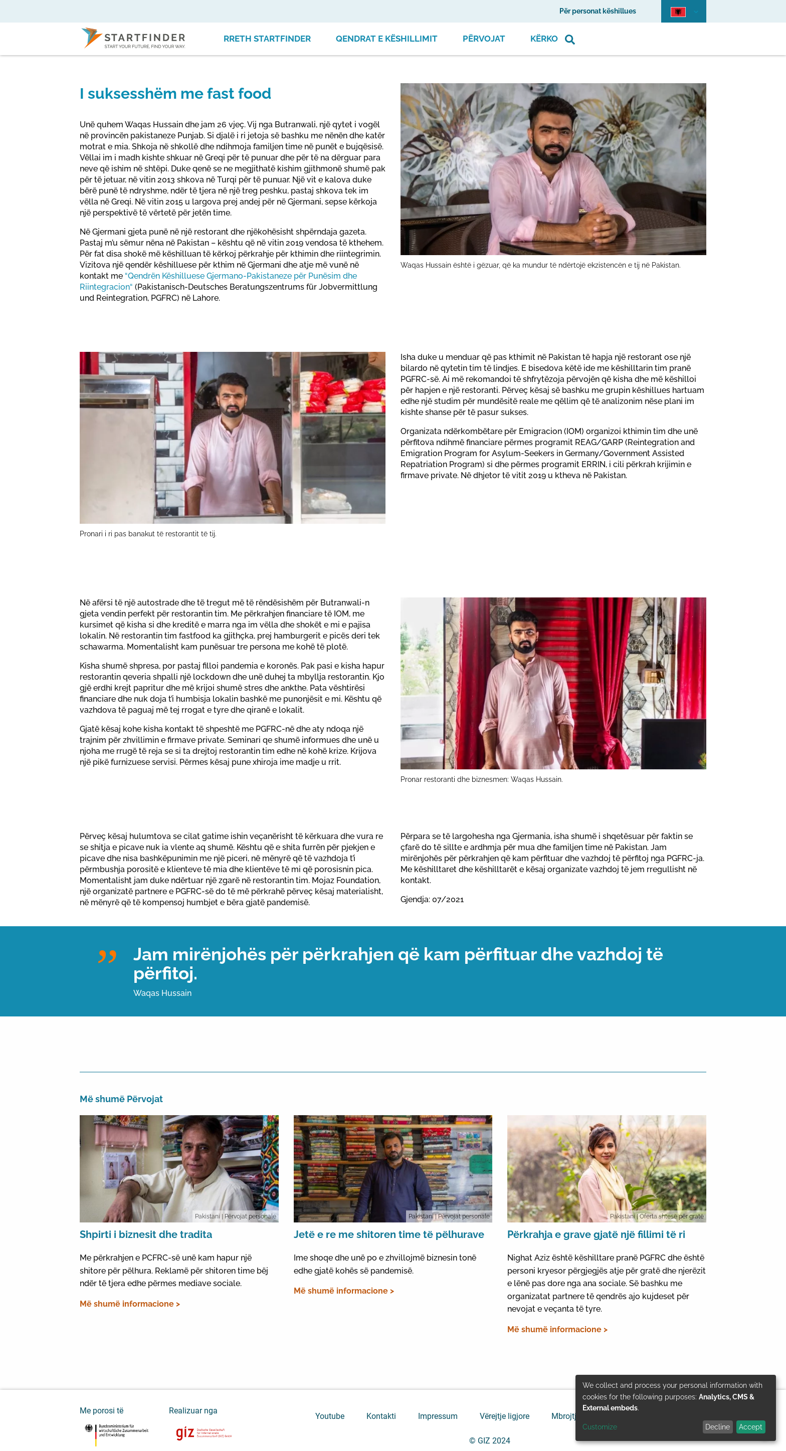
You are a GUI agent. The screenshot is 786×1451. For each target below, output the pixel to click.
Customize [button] (599, 1427)
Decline (717, 1427)
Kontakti (381, 1416)
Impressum (438, 1416)
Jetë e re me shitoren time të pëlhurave (389, 1234)
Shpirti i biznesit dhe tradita (146, 1234)
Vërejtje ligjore (504, 1416)
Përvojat (484, 39)
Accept (750, 1427)
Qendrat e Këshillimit (387, 39)
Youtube (329, 1416)
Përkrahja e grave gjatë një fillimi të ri (596, 1234)
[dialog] (675, 1408)
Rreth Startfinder (267, 39)
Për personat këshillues (597, 11)
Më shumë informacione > (130, 1304)
